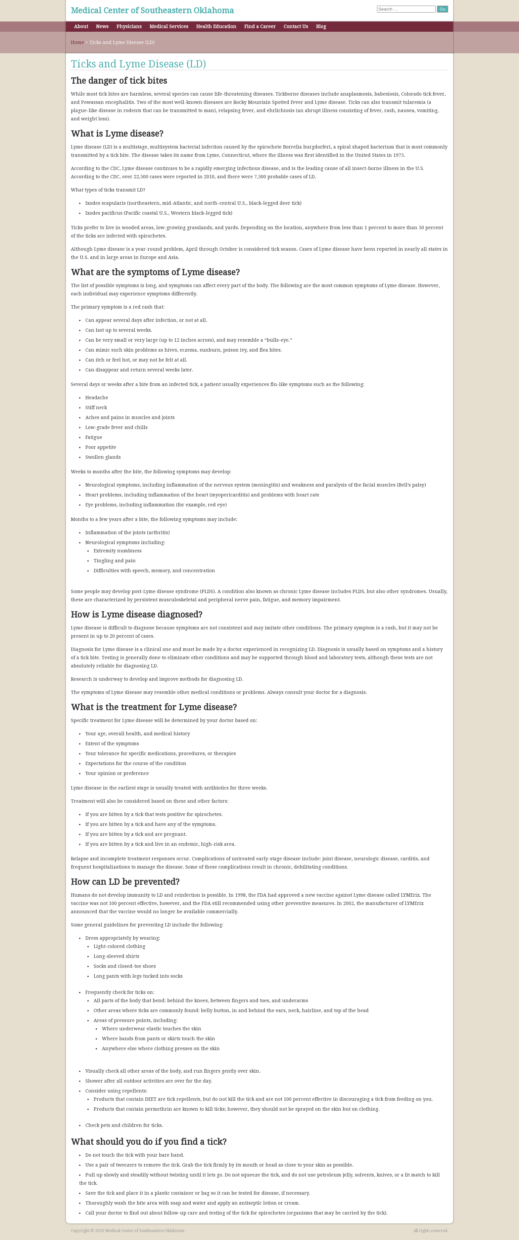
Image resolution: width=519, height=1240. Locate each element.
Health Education (216, 26)
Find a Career (260, 26)
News (102, 26)
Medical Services (169, 26)
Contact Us (296, 26)
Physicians (129, 26)
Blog (321, 26)
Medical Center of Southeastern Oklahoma (152, 10)
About (81, 26)
